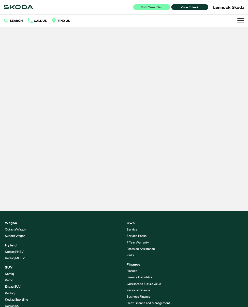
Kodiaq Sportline (16, 299)
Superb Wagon (15, 236)
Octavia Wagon (15, 229)
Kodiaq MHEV (15, 258)
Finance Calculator (139, 277)
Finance (132, 271)
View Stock (190, 7)
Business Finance (138, 296)
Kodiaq (10, 293)
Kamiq (9, 274)
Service (132, 229)
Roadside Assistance (141, 249)
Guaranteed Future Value (144, 284)
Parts (130, 255)
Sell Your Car (151, 7)
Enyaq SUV (12, 286)
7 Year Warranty (138, 242)
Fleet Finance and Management (148, 303)
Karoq (9, 280)
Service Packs (136, 236)
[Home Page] (18, 7)
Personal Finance (138, 290)
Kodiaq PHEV (14, 252)
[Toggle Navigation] (240, 20)
